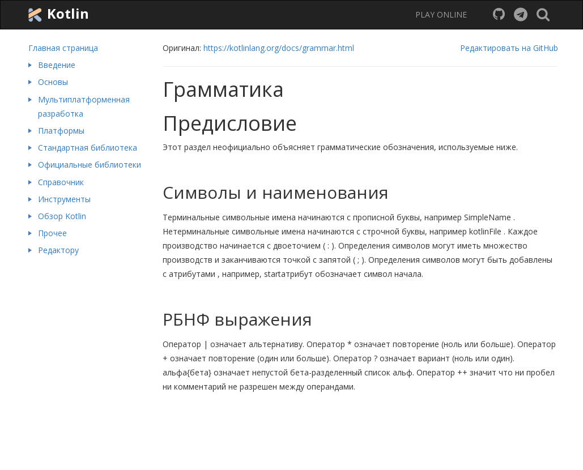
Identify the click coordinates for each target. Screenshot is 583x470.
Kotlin (57, 14)
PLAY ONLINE (441, 14)
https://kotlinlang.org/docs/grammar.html (278, 47)
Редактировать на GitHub (509, 47)
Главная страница (63, 47)
